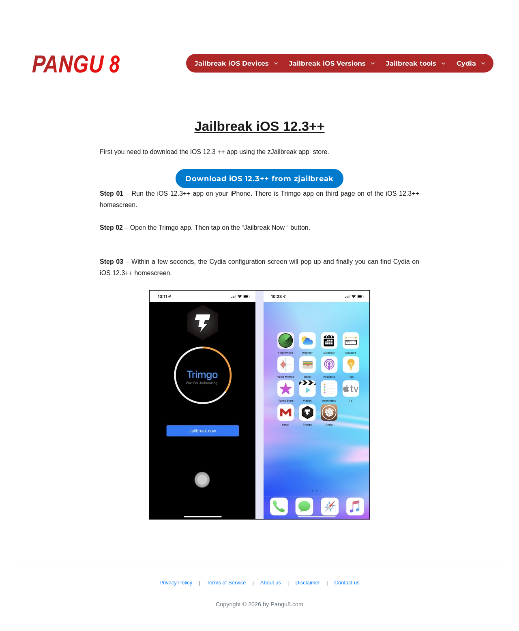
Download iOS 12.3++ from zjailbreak (259, 178)
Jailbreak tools (411, 63)
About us (270, 583)
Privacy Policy (175, 583)
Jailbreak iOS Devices (232, 63)
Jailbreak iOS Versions (327, 63)
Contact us (347, 583)
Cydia (466, 63)
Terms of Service (226, 583)
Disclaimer (308, 583)
